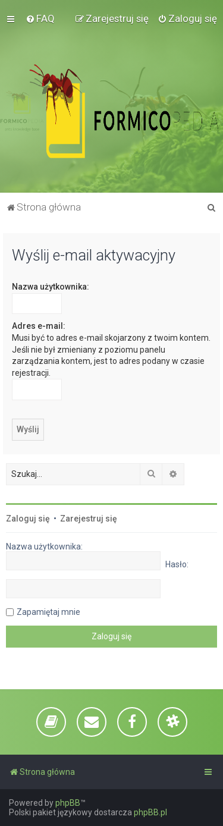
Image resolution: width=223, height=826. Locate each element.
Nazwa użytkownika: (50, 286)
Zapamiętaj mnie (48, 612)
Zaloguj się (28, 518)
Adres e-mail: (38, 326)
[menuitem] (40, 18)
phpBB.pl (150, 812)
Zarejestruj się (88, 518)
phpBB (67, 803)
